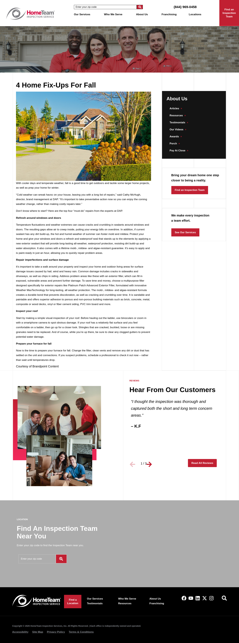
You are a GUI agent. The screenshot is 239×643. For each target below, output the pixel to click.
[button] (133, 463)
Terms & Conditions (81, 631)
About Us (142, 14)
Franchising (169, 14)
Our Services (83, 14)
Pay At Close (179, 150)
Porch (175, 143)
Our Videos (178, 129)
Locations (196, 14)
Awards (176, 136)
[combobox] (105, 7)
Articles (176, 108)
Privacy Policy (56, 631)
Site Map (37, 631)
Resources (178, 115)
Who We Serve (114, 14)
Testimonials (179, 122)
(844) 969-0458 (185, 7)
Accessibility (20, 631)
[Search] (140, 7)
